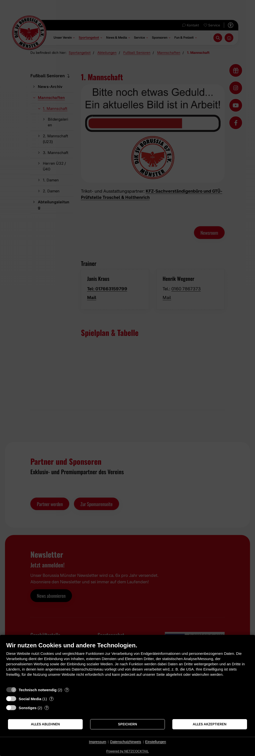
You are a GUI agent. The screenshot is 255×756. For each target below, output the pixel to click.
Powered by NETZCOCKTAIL (127, 751)
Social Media (30, 699)
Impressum (97, 742)
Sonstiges (28, 708)
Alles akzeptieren (209, 724)
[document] (127, 662)
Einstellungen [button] (155, 742)
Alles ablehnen (45, 724)
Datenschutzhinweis (125, 742)
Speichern (127, 724)
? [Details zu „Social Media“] (51, 699)
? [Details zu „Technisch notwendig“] (67, 690)
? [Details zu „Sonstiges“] (47, 708)
